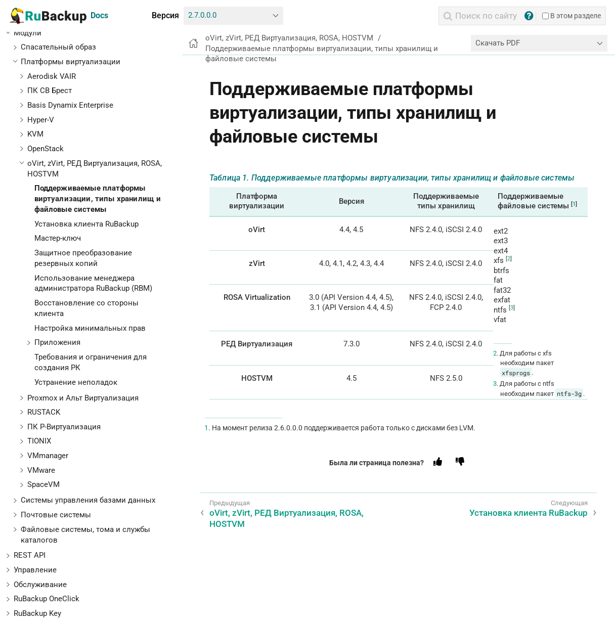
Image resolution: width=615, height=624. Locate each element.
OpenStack (45, 148)
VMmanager (47, 455)
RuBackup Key (37, 613)
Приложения (57, 342)
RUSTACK (43, 412)
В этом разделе (571, 16)
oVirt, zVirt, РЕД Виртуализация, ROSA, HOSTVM (289, 37)
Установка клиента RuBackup (86, 224)
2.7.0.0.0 (202, 15)
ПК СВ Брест (49, 90)
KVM (35, 134)
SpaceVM (43, 484)
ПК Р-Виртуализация (64, 426)
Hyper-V (40, 119)
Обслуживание (40, 584)
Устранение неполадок (75, 382)
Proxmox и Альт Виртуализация (83, 398)
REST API (30, 555)
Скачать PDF (497, 43)
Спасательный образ (58, 47)
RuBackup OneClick (46, 598)
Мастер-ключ (57, 238)
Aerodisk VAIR (51, 76)
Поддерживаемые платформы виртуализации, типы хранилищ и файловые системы (97, 199)
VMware (41, 470)
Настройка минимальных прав (90, 328)
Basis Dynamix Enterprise (70, 105)
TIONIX (39, 440)
